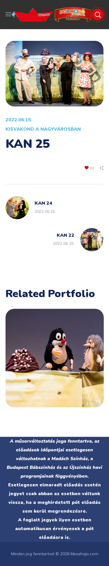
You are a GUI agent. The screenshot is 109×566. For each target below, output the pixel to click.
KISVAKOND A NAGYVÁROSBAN (43, 129)
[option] (54, 362)
